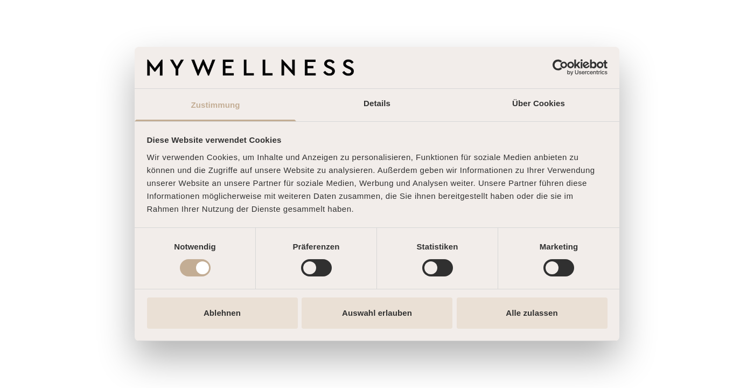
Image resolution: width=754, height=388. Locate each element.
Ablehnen (222, 312)
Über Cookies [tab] (538, 103)
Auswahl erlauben (377, 312)
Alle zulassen (531, 312)
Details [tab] (377, 103)
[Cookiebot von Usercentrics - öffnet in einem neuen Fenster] (560, 67)
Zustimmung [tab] (215, 104)
